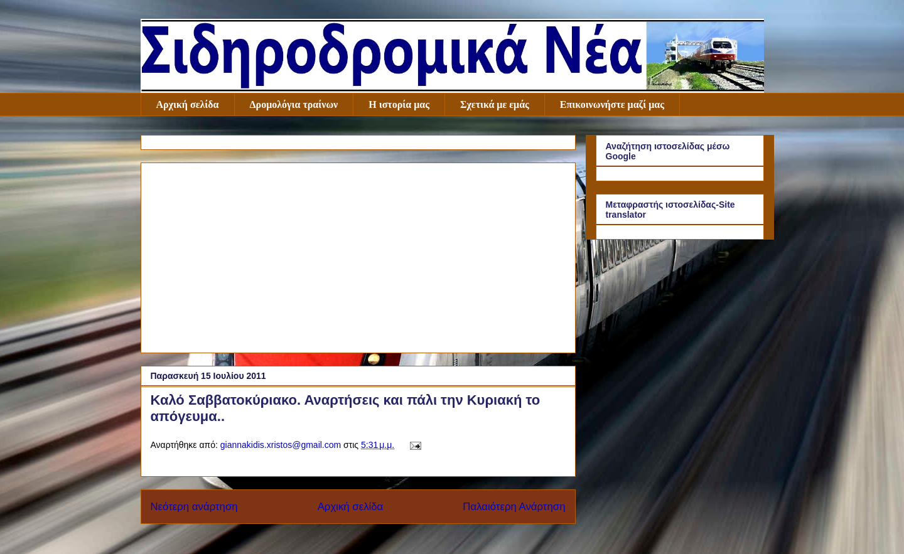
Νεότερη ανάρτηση (194, 507)
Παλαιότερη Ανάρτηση (514, 507)
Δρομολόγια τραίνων (294, 104)
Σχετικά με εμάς (494, 104)
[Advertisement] (358, 255)
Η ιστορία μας (399, 104)
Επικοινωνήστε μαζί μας (612, 104)
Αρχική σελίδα (187, 104)
